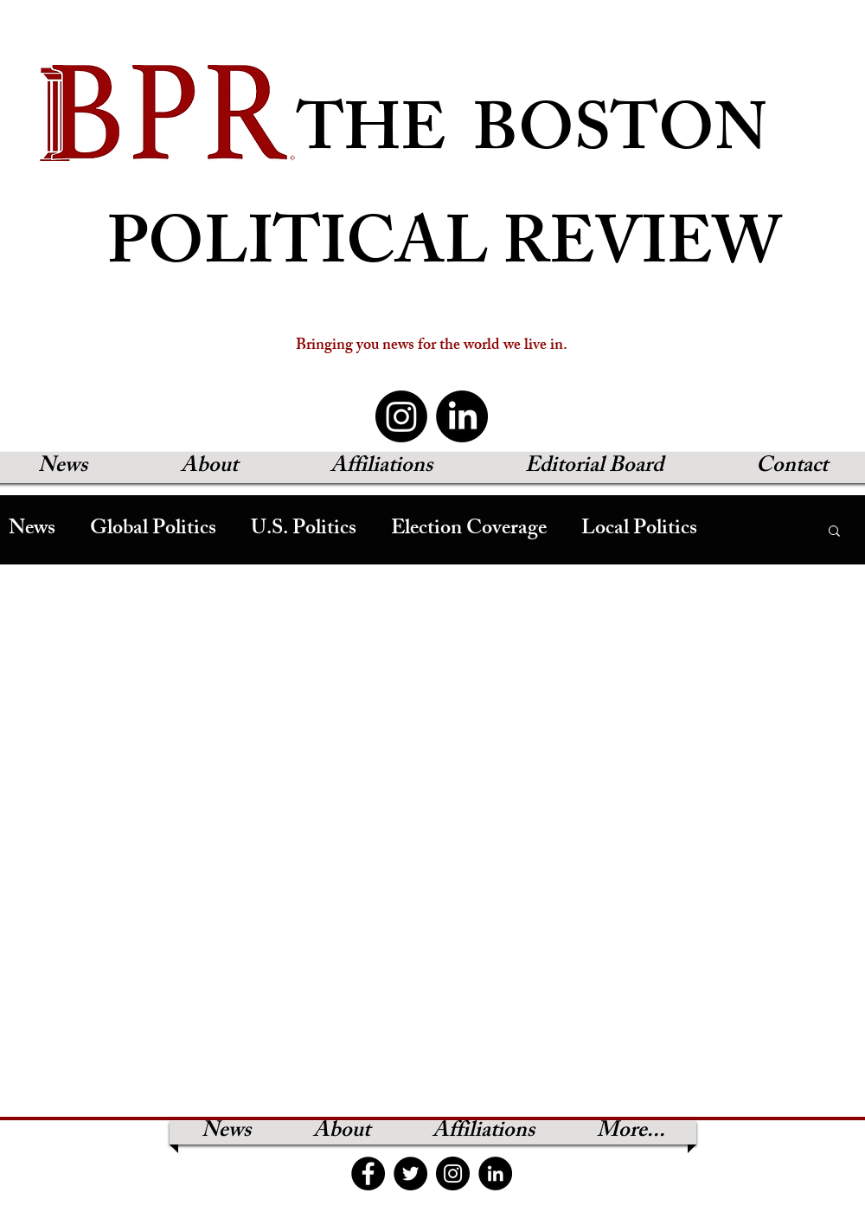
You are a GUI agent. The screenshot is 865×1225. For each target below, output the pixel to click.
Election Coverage (469, 530)
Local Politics (639, 530)
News (32, 530)
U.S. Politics (303, 530)
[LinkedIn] (462, 416)
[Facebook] (368, 1173)
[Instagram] (401, 416)
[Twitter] (410, 1173)
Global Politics (153, 530)
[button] (834, 532)
